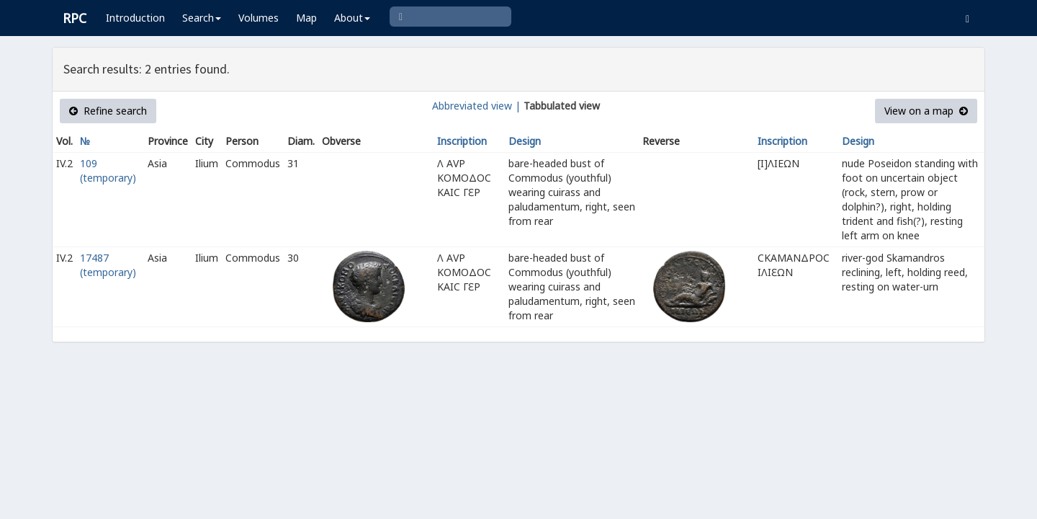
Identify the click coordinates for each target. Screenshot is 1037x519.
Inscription (462, 141)
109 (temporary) (108, 170)
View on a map (926, 110)
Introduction (135, 18)
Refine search (108, 110)
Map (306, 18)
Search (201, 18)
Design (524, 141)
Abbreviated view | (476, 105)
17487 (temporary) (108, 265)
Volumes (258, 18)
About (352, 18)
